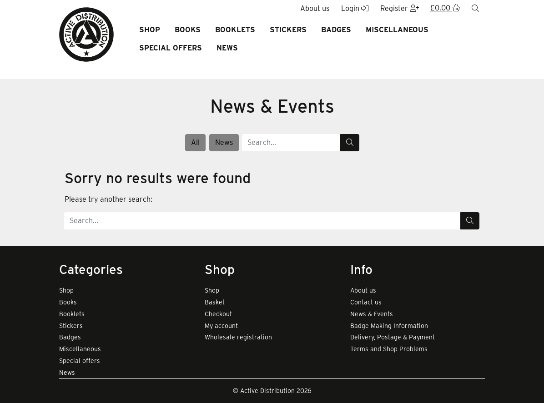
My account (221, 325)
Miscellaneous (397, 29)
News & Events (371, 314)
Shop (149, 29)
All (195, 142)
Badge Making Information (389, 325)
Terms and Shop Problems (389, 349)
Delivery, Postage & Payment (392, 337)
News (227, 48)
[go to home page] (86, 34)
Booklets (235, 29)
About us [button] (314, 8)
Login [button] (354, 8)
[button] (445, 8)
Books (188, 29)
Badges (336, 29)
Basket (215, 302)
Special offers (170, 48)
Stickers (288, 29)
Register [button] (399, 8)
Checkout (218, 314)
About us (363, 290)
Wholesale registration (238, 337)
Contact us (366, 302)
